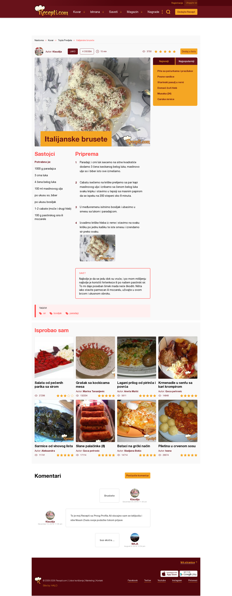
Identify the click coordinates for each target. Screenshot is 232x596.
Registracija (177, 3)
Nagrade (153, 11)
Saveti (113, 11)
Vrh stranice (188, 562)
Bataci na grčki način (136, 428)
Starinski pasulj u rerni (170, 82)
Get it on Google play (188, 574)
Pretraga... (168, 12)
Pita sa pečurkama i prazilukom (175, 71)
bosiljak (58, 313)
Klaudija (57, 51)
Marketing (89, 581)
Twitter (147, 581)
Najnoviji (164, 61)
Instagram (177, 581)
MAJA (135, 544)
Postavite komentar (137, 475)
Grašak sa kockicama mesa (95, 366)
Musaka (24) (164, 93)
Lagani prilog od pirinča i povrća (136, 366)
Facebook (133, 581)
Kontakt (99, 581)
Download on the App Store (169, 574)
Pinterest (192, 581)
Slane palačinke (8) (95, 428)
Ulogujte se (191, 3)
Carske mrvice (165, 99)
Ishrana (95, 11)
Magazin (132, 11)
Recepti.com (52, 10)
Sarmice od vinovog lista (54, 428)
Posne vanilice (165, 76)
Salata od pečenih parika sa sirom (54, 366)
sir (44, 313)
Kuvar (77, 11)
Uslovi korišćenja (76, 581)
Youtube (162, 581)
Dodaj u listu (189, 51)
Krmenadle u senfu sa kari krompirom (177, 366)
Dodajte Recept (186, 11)
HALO (54, 585)
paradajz (74, 313)
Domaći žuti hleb (167, 87)
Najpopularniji (186, 61)
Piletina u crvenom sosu (177, 428)
